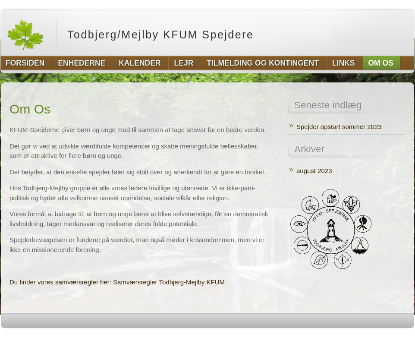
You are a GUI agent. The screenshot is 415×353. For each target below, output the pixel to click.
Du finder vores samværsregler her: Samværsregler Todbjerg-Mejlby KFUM (117, 282)
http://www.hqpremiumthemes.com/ (380, 337)
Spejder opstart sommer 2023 (339, 126)
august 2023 (314, 170)
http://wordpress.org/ (317, 337)
